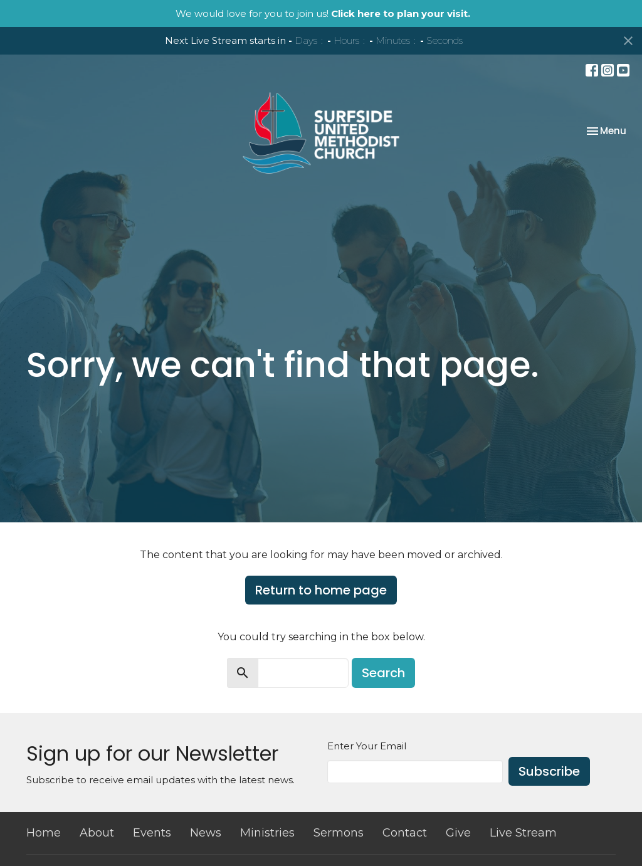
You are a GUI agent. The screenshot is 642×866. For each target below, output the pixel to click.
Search (383, 673)
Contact (404, 833)
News (205, 833)
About (97, 833)
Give (458, 833)
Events (152, 833)
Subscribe (549, 771)
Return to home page (321, 590)
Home (43, 833)
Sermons (338, 833)
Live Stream (523, 833)
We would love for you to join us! (323, 13)
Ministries (267, 833)
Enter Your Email (366, 746)
